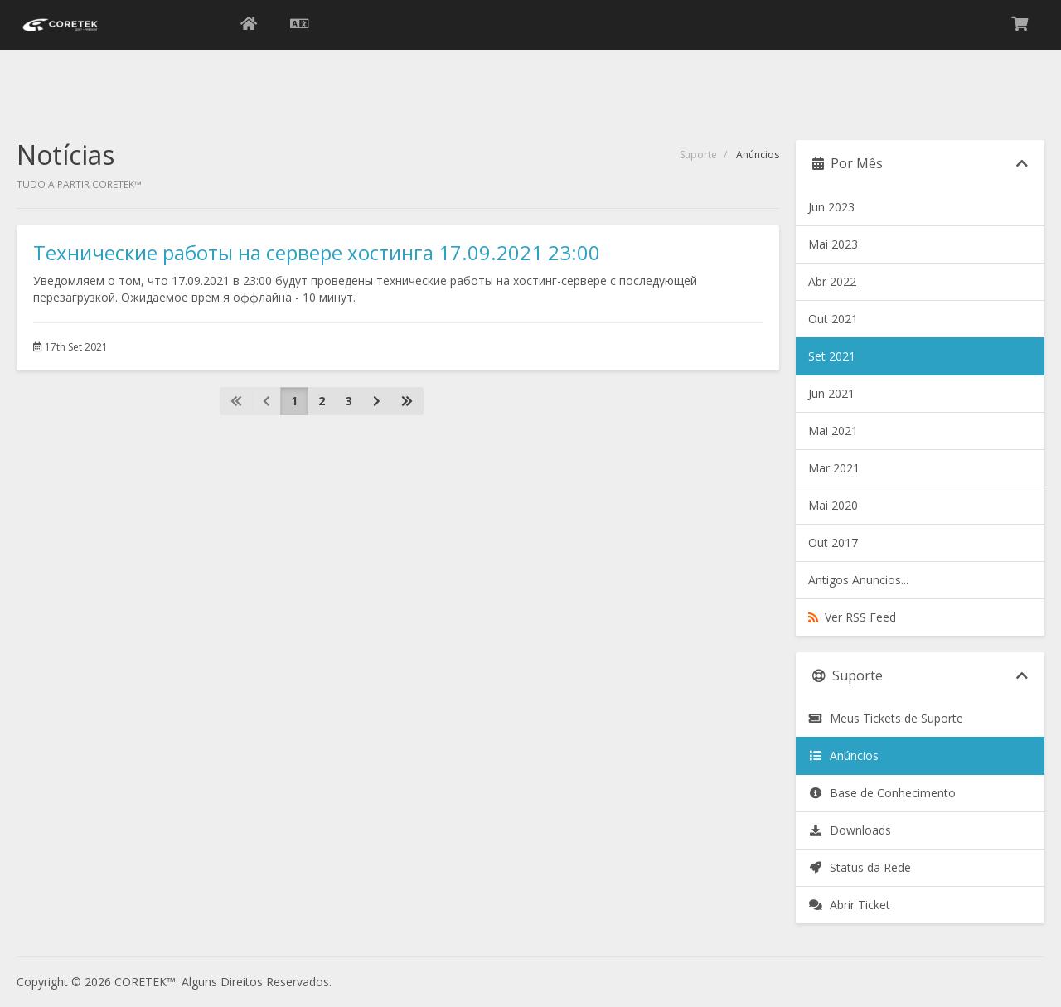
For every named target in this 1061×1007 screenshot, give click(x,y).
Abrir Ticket (849, 905)
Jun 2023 (831, 207)
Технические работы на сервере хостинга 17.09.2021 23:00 (316, 252)
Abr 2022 (832, 281)
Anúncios (843, 755)
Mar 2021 (834, 468)
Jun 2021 (831, 393)
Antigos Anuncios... (858, 580)
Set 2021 (831, 356)
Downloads (849, 830)
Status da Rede (859, 867)
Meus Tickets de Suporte (885, 718)
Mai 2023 (833, 244)
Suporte (698, 155)
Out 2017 (833, 542)
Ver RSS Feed (852, 617)
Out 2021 (833, 319)
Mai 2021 (833, 430)
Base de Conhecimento (882, 793)
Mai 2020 (833, 505)
